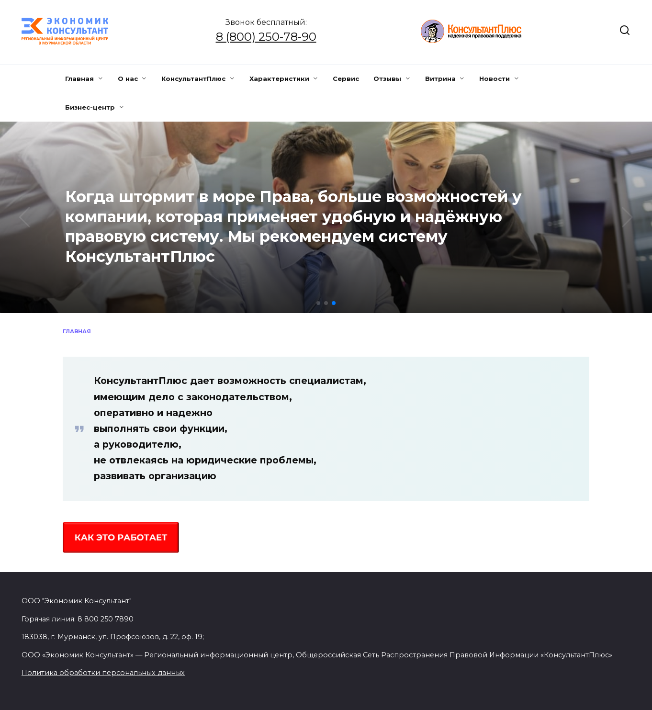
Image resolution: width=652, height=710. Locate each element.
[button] (318, 303)
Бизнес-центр (90, 107)
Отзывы (387, 78)
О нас (128, 78)
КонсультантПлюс (193, 78)
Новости (494, 78)
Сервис (346, 78)
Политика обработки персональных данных (103, 672)
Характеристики (279, 78)
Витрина (440, 78)
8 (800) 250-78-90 (266, 37)
